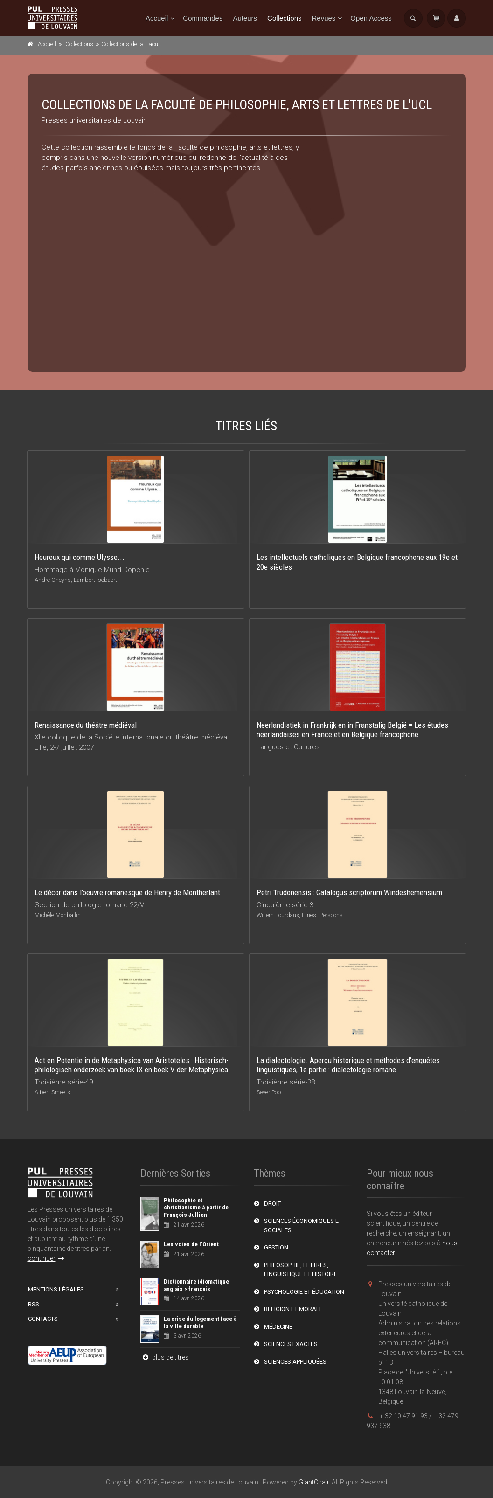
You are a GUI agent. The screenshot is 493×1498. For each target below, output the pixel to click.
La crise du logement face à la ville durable (200, 1322)
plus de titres (164, 1357)
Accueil (157, 18)
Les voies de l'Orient (191, 1244)
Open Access (370, 18)
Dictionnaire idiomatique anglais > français (196, 1285)
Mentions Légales (56, 1289)
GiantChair (314, 1482)
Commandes (202, 18)
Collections (284, 18)
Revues (323, 18)
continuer (46, 1258)
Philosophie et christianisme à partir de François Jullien (196, 1207)
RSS (33, 1304)
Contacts (43, 1318)
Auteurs (245, 18)
